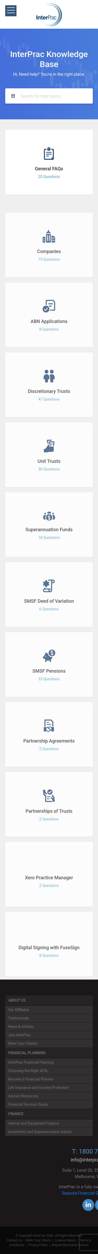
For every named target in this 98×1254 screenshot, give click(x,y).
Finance (16, 1114)
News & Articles (21, 1026)
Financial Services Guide (28, 1104)
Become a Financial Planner (30, 1079)
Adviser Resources (23, 1096)
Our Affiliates (18, 1010)
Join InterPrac (19, 1035)
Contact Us (14, 1240)
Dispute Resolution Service (70, 1245)
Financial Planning (27, 1053)
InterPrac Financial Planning (31, 1062)
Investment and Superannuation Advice (40, 1132)
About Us (17, 1000)
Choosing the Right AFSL (28, 1071)
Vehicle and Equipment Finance (33, 1123)
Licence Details (65, 1240)
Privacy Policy (38, 1245)
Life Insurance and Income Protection (38, 1087)
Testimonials (18, 1018)
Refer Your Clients (22, 1043)
